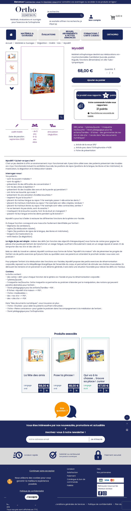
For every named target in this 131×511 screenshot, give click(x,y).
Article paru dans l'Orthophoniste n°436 (92, 147)
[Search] (62, 15)
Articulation (53, 132)
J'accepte (31, 497)
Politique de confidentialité (32, 491)
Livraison (71, 469)
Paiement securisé (113, 455)
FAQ (99, 469)
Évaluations (48, 34)
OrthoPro (112, 34)
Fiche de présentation (85, 150)
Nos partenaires (104, 472)
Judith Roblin (17, 132)
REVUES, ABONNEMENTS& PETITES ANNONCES (69, 34)
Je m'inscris (96, 439)
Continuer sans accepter (42, 470)
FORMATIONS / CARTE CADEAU (91, 34)
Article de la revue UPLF (85, 144)
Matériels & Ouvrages (27, 34)
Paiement (71, 476)
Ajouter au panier (96, 80)
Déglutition (53, 134)
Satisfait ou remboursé (69, 455)
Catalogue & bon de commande (76, 480)
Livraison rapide (31, 455)
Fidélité (70, 485)
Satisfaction (72, 472)
